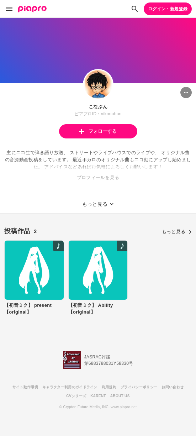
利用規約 (109, 387)
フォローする (98, 131)
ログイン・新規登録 (167, 8)
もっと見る (177, 231)
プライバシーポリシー (139, 387)
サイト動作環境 (25, 387)
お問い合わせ (172, 387)
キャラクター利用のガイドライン (69, 387)
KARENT (98, 396)
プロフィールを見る (98, 177)
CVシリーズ (76, 396)
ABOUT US (120, 396)
